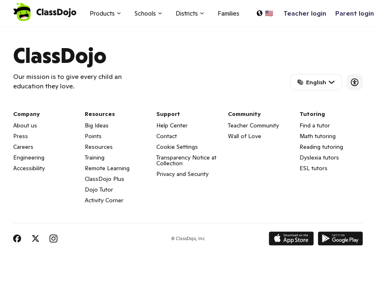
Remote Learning (107, 168)
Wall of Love (244, 136)
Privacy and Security (182, 174)
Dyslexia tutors (319, 157)
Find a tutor (314, 125)
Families (228, 13)
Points (93, 136)
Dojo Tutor (99, 189)
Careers (23, 146)
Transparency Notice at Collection (186, 160)
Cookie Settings (177, 146)
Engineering (28, 157)
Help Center (172, 125)
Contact (166, 136)
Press (20, 136)
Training (94, 157)
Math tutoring (317, 136)
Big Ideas (97, 125)
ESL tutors (313, 168)
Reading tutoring (321, 146)
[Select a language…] (264, 13)
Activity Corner (104, 200)
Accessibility (29, 168)
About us (25, 125)
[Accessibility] (354, 82)
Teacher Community (253, 125)
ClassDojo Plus (104, 179)
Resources (99, 146)
